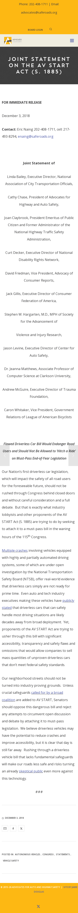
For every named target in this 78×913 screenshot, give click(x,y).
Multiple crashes (15, 550)
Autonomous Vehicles (27, 854)
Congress (48, 854)
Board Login (35, 29)
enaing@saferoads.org (35, 136)
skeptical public (31, 771)
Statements (63, 854)
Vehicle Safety (11, 860)
